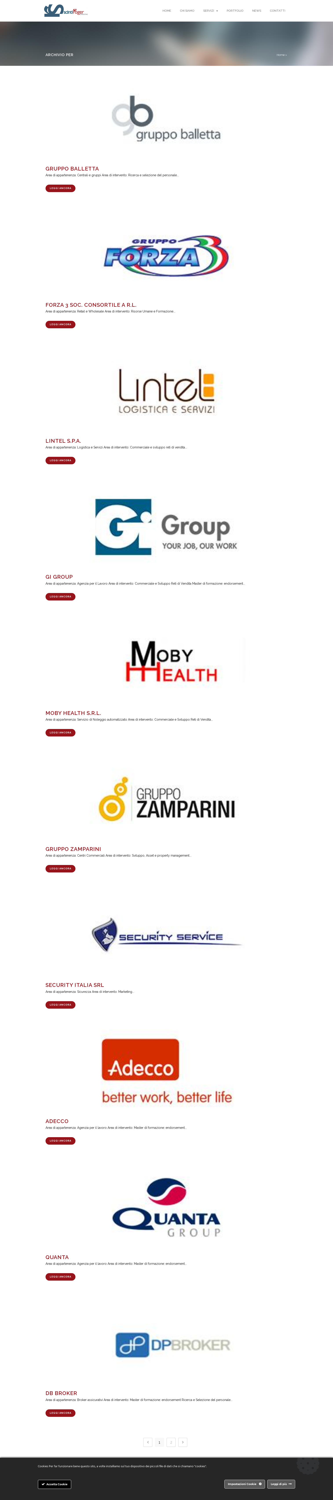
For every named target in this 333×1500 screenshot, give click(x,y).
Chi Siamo (187, 10)
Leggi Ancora (60, 188)
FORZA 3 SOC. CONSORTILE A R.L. (91, 305)
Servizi (210, 11)
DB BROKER (61, 1393)
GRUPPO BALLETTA (72, 168)
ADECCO (57, 1121)
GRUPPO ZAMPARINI (73, 849)
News (256, 10)
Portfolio (235, 10)
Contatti (277, 10)
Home (167, 10)
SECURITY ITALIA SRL (75, 985)
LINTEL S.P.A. (63, 441)
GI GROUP (59, 577)
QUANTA (57, 1257)
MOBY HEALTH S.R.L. (73, 713)
